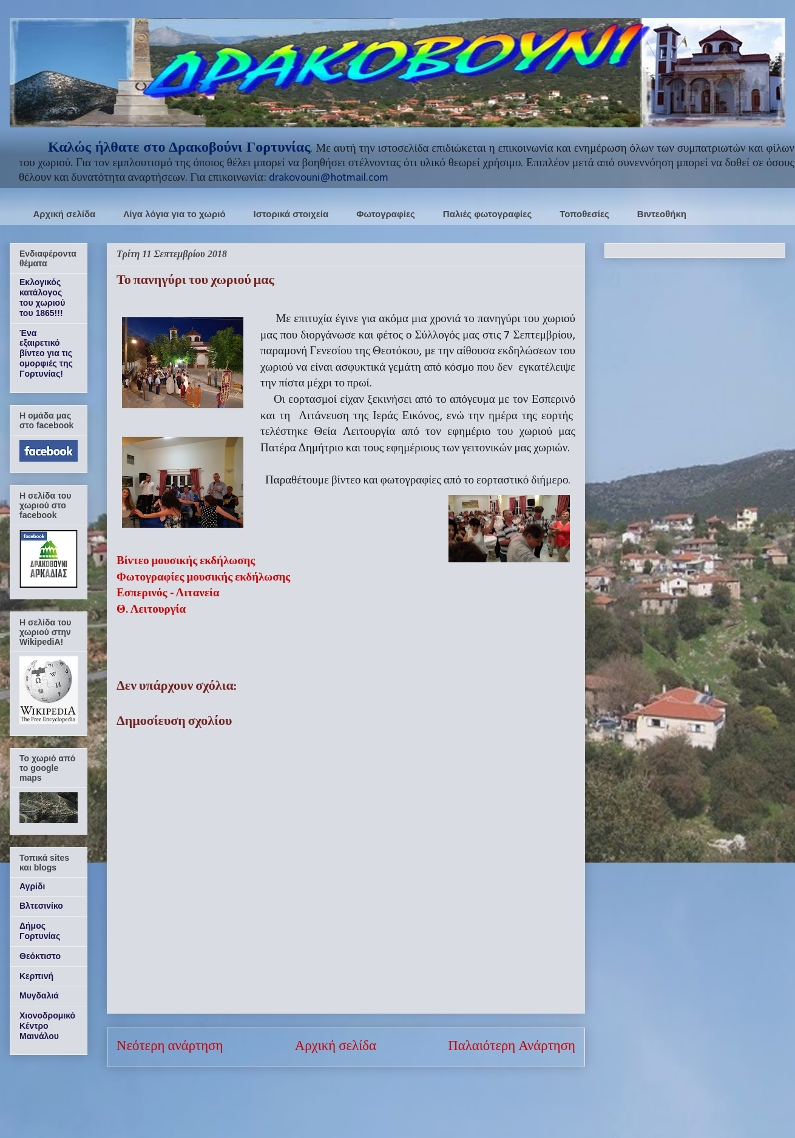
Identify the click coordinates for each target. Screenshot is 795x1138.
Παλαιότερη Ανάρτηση (511, 1047)
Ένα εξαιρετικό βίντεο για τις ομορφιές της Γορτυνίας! (46, 353)
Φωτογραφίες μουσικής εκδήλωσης (203, 578)
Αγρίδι (32, 886)
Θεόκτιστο (40, 956)
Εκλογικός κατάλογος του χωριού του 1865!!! (42, 297)
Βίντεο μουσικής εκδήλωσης (186, 561)
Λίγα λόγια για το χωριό (174, 214)
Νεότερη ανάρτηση (170, 1047)
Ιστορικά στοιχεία (291, 214)
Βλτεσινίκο (41, 906)
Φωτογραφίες (385, 214)
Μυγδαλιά (39, 995)
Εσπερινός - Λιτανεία (168, 593)
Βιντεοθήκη (661, 214)
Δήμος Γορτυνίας (39, 931)
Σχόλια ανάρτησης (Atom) (376, 1099)
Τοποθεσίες (584, 214)
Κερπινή (36, 976)
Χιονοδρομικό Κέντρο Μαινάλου (47, 1026)
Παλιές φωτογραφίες (487, 214)
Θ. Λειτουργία (151, 610)
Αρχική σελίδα (64, 214)
